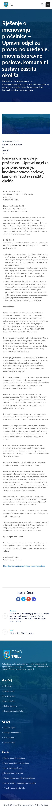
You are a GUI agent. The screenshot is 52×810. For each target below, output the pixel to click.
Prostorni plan (9, 696)
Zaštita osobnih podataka (14, 758)
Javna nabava (9, 691)
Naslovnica (7, 81)
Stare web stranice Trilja (13, 711)
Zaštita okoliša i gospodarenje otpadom (20, 783)
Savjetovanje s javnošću (13, 773)
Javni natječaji (9, 701)
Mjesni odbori (9, 738)
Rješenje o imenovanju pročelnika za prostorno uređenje (24, 566)
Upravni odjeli (9, 743)
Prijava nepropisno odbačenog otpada (19, 778)
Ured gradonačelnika (12, 733)
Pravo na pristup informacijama (16, 763)
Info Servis (8, 686)
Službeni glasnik (10, 706)
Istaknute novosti (22, 81)
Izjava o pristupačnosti (13, 768)
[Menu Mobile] (48, 4)
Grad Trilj (5, 150)
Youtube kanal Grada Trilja (14, 788)
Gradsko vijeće (10, 728)
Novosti (19, 145)
